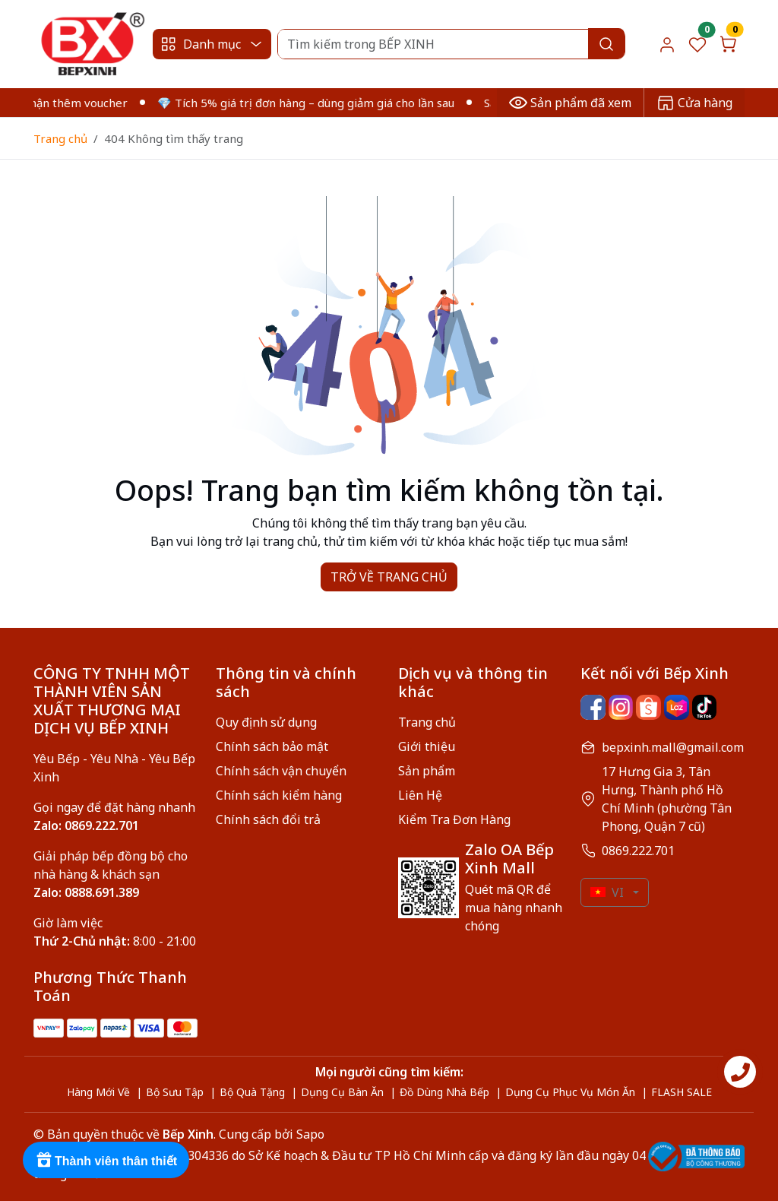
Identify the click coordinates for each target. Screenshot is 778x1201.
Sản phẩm (426, 770)
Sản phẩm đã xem (570, 102)
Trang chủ (60, 138)
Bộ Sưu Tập (175, 1092)
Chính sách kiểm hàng (279, 795)
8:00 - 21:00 (114, 941)
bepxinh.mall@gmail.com (673, 747)
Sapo (308, 1134)
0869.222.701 (638, 850)
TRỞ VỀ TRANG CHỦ (389, 577)
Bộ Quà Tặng (252, 1092)
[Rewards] (106, 1160)
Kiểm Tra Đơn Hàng (454, 819)
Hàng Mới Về (98, 1092)
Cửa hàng (694, 102)
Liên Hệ (420, 795)
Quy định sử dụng (266, 722)
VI (607, 892)
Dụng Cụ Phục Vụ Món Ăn (570, 1092)
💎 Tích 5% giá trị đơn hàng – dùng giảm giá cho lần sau (314, 102)
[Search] (451, 44)
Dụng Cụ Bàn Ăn (342, 1092)
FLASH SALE (681, 1092)
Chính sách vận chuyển (281, 770)
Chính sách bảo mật (272, 746)
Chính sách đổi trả (268, 819)
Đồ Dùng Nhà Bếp (444, 1092)
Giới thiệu (426, 746)
